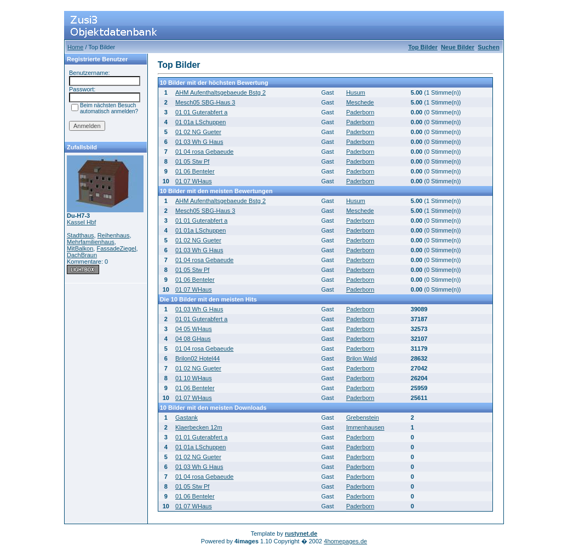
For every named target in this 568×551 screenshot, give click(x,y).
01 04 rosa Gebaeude (204, 151)
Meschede (360, 102)
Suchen (489, 47)
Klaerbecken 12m (198, 427)
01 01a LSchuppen (200, 122)
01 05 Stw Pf (192, 161)
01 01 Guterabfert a (201, 112)
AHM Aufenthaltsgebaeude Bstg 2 (220, 92)
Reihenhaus (113, 235)
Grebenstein (362, 417)
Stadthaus (80, 235)
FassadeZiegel (116, 248)
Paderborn (360, 112)
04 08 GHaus (193, 338)
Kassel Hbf (81, 222)
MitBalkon (80, 248)
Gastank (186, 417)
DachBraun (82, 255)
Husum (355, 92)
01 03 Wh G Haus (199, 141)
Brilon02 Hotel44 (197, 358)
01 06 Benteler (195, 171)
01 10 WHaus (193, 378)
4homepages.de (345, 541)
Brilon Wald (361, 358)
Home (75, 47)
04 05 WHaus (193, 329)
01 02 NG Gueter (198, 132)
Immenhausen (365, 427)
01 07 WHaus (193, 181)
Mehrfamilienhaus (90, 242)
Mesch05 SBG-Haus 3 (205, 102)
